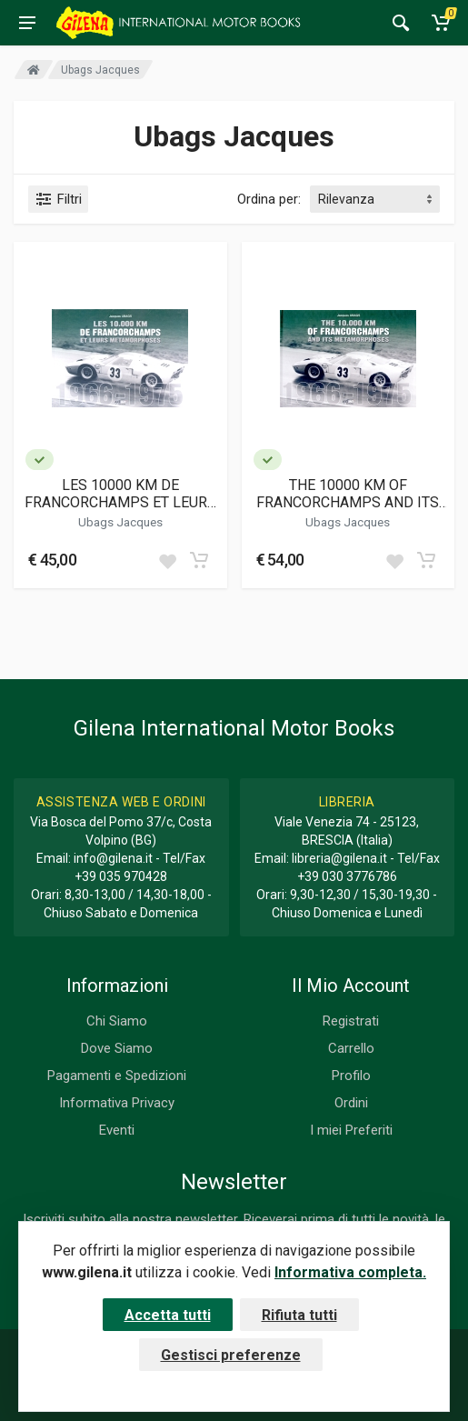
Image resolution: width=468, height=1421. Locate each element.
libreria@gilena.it (339, 858)
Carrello (351, 1048)
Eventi (116, 1130)
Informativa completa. (350, 1272)
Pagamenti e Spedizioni (116, 1075)
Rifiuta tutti (299, 1315)
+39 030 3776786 (347, 876)
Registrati (351, 1021)
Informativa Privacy (116, 1103)
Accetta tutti (167, 1315)
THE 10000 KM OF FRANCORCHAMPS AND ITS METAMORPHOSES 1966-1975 (347, 493)
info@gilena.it (113, 858)
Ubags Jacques (120, 522)
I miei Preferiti (351, 1130)
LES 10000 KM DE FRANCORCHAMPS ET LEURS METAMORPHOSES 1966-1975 (120, 493)
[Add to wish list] (167, 560)
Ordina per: (269, 199)
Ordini (351, 1103)
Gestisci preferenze (231, 1355)
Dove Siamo (117, 1048)
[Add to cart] (199, 560)
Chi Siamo (116, 1021)
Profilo (351, 1075)
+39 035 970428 (121, 876)
